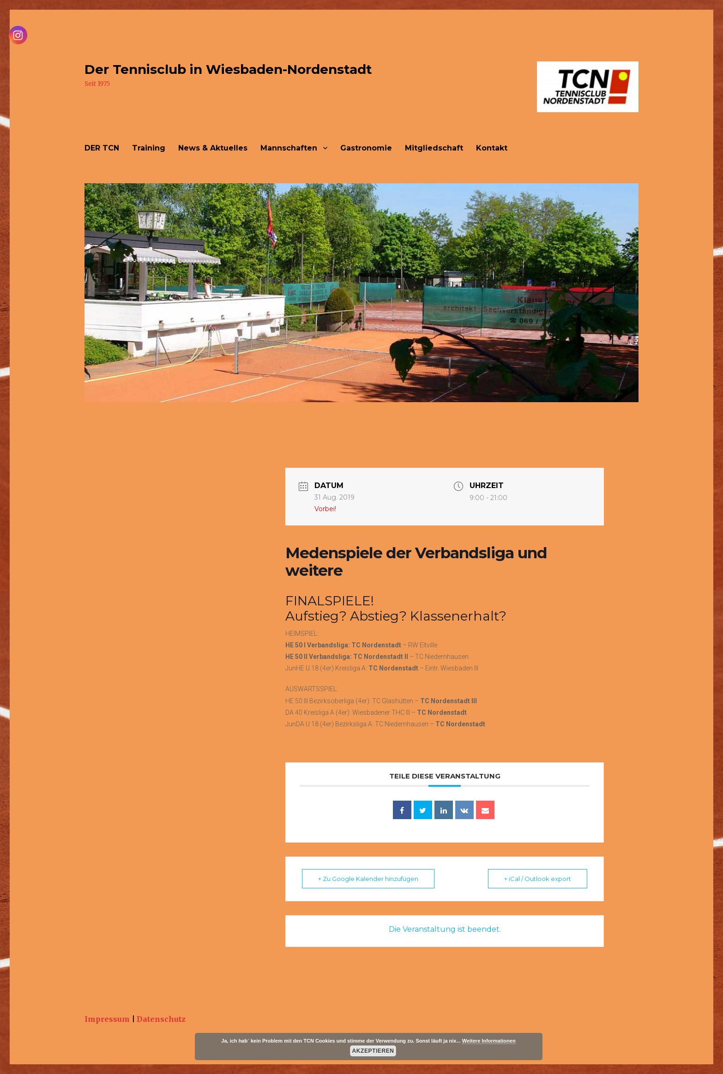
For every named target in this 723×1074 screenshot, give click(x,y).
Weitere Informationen (489, 1041)
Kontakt (491, 148)
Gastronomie (366, 148)
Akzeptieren (373, 1051)
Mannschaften (288, 148)
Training (148, 148)
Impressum (107, 1019)
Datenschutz (161, 1019)
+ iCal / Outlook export (537, 878)
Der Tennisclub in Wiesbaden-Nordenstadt (228, 69)
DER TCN (101, 148)
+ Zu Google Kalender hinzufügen (368, 878)
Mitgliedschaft (434, 148)
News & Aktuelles (212, 148)
